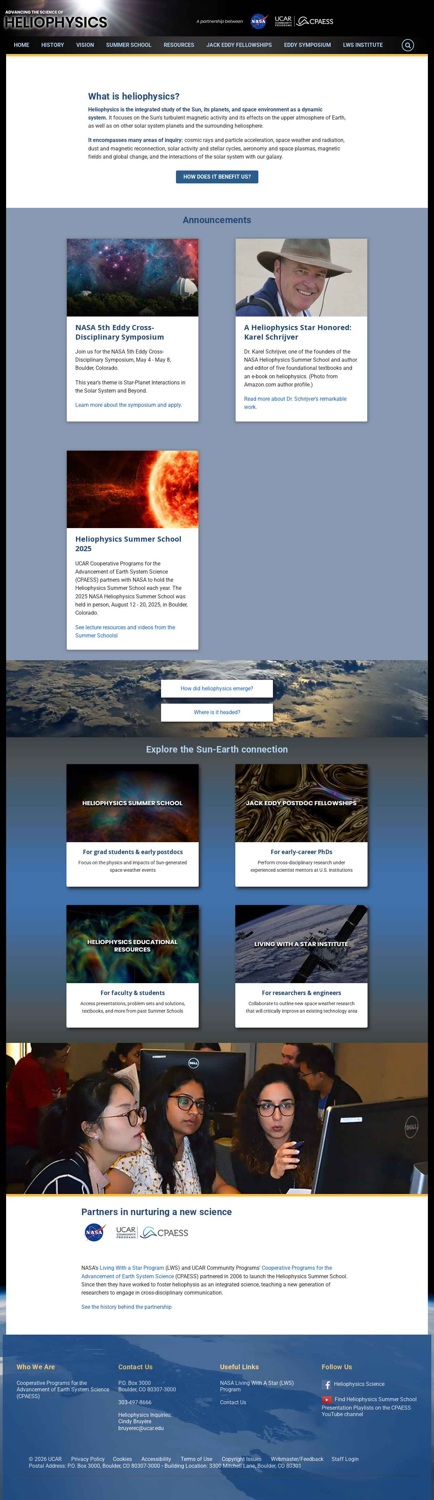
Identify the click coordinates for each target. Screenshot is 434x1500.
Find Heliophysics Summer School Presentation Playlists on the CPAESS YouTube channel (369, 1406)
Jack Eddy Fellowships (239, 45)
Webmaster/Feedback (297, 1459)
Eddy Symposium (307, 45)
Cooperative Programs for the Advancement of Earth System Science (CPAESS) (63, 1389)
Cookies (122, 1459)
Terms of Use (196, 1459)
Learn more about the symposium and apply (128, 405)
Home (21, 45)
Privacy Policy (88, 1459)
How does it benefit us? (217, 177)
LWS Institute (363, 45)
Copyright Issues (241, 1459)
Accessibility (156, 1459)
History (52, 45)
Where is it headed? (217, 712)
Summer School (129, 45)
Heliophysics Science (353, 1384)
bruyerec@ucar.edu (141, 1428)
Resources (179, 45)
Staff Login (345, 1459)
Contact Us (233, 1402)
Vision (85, 45)
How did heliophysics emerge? (217, 688)
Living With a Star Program (132, 1268)
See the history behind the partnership (126, 1307)
